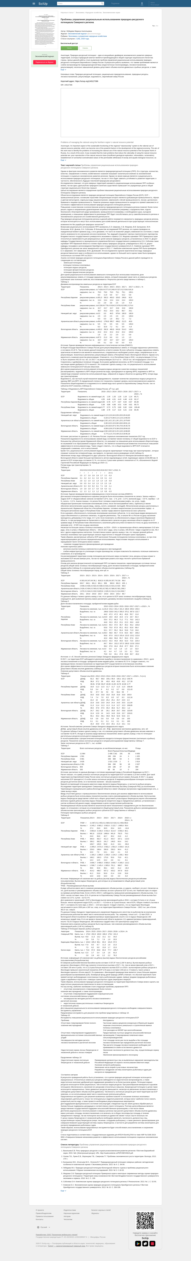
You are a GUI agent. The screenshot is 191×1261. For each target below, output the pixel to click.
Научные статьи (67, 13)
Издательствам (70, 1210)
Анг (157, 26)
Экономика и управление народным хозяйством (87, 36)
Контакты (39, 1219)
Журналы (95, 1213)
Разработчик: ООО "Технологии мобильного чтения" (57, 1235)
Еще (62, 69)
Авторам (67, 1216)
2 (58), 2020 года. (82, 39)
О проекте (40, 1210)
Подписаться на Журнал (45, 62)
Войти (153, 2)
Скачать (85, 48)
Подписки (115, 3)
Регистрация (155, 5)
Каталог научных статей (101, 1210)
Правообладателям (43, 1213)
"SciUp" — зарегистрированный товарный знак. (66, 1246)
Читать (69, 48)
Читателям (68, 1219)
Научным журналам (71, 1213)
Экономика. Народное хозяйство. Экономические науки (98, 13)
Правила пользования (44, 1216)
